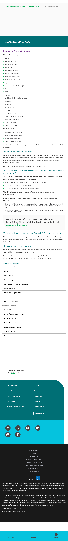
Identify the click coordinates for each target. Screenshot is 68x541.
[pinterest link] (17, 454)
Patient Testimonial (12, 337)
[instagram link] (8, 454)
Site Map (34, 472)
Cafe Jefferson (10, 278)
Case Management (12, 283)
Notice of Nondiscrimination (34, 478)
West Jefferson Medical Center (16, 6)
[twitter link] (17, 447)
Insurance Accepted (11, 316)
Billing (6, 273)
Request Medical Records (14, 343)
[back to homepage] (2, 6)
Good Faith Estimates (34, 487)
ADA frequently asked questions (11, 528)
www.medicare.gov (16, 225)
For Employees (38, 425)
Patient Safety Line (12, 332)
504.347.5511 (11, 392)
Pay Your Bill (10, 420)
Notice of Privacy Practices (34, 481)
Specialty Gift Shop (12, 348)
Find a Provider (11, 404)
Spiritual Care (10, 321)
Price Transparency (34, 490)
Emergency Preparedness (15, 300)
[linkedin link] (37, 447)
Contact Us (37, 420)
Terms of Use (34, 475)
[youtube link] (27, 447)
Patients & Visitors (35, 6)
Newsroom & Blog (39, 409)
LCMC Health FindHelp (13, 305)
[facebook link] (8, 447)
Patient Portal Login (13, 415)
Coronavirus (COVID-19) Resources (19, 289)
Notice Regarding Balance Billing (34, 484)
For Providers (38, 415)
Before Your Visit (11, 267)
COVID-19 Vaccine (11, 294)
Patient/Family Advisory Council (17, 327)
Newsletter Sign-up (44, 432)
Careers (36, 404)
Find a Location (11, 409)
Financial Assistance (12, 310)
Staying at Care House (13, 353)
